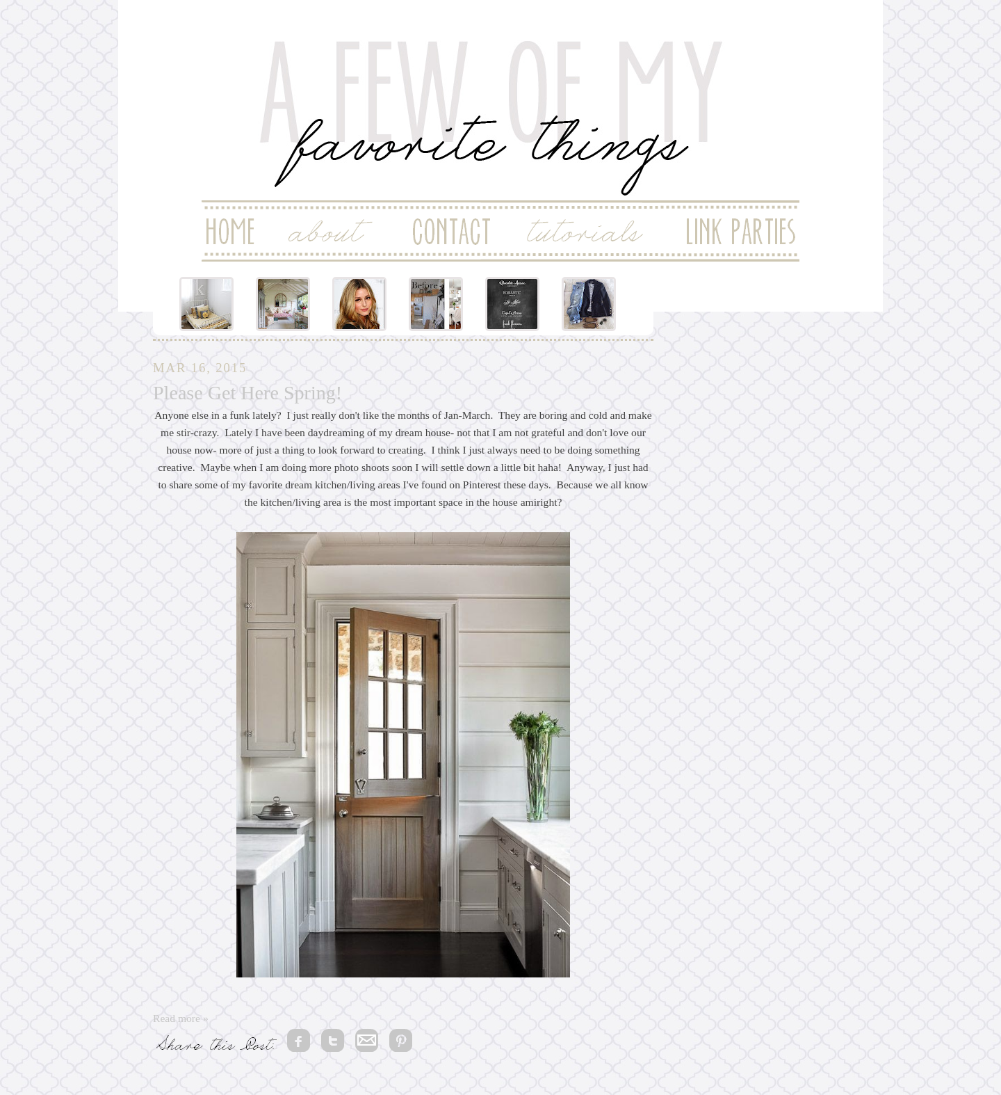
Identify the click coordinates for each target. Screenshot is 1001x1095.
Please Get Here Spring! (247, 392)
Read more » (181, 1018)
